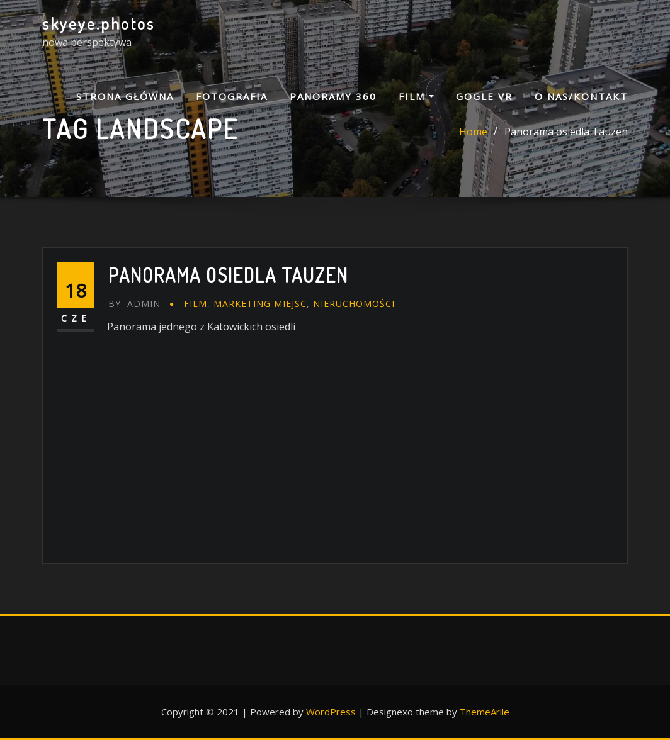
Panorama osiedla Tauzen (566, 131)
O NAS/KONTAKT (581, 96)
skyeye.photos (98, 23)
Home (473, 131)
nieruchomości (354, 304)
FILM (416, 96)
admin (134, 304)
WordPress (331, 711)
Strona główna (125, 96)
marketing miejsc (260, 304)
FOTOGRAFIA (232, 96)
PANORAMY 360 (333, 96)
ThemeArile (484, 711)
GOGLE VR (484, 96)
